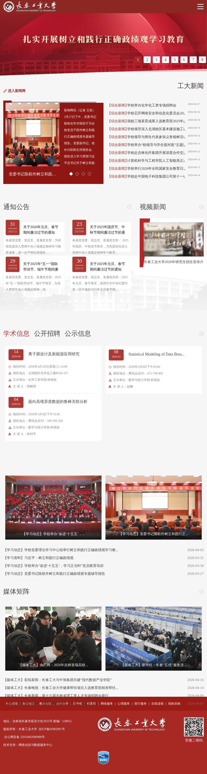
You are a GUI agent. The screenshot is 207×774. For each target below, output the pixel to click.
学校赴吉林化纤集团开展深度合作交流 (165, 153)
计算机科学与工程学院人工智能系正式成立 (165, 161)
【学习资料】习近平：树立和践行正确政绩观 (92, 750)
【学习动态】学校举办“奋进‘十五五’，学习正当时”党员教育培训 (92, 758)
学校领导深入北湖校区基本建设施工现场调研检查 (165, 129)
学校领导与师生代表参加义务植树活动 (165, 137)
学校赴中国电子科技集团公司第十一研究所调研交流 (165, 176)
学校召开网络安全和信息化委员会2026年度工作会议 (165, 113)
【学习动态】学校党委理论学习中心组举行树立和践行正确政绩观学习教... (92, 742)
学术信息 (16, 525)
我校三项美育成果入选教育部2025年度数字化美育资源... (165, 121)
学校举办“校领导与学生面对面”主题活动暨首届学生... (165, 145)
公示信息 (78, 525)
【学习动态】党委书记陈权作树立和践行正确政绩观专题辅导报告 (92, 766)
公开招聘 (47, 525)
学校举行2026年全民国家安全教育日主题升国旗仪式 (165, 169)
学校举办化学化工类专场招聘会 (165, 105)
